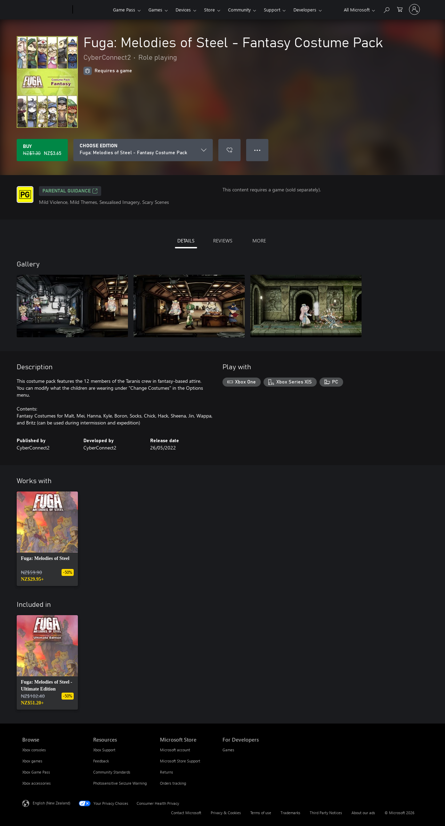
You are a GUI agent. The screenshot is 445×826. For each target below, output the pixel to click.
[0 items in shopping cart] (400, 9)
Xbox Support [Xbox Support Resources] (104, 749)
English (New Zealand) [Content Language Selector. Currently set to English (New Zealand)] (51, 803)
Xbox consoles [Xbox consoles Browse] (34, 749)
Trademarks (290, 812)
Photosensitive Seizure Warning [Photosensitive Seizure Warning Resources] (120, 783)
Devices (183, 10)
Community (239, 10)
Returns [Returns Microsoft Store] (166, 772)
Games (155, 10)
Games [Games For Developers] (228, 749)
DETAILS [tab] (185, 240)
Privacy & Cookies (226, 812)
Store (209, 10)
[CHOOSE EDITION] (143, 150)
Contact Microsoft (186, 812)
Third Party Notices (326, 812)
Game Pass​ (124, 10)
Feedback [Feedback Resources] (101, 761)
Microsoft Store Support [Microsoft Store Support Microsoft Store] (180, 761)
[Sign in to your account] (414, 9)
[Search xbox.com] (386, 9)
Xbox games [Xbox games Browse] (32, 761)
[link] (47, 539)
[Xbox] (92, 9)
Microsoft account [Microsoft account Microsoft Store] (175, 749)
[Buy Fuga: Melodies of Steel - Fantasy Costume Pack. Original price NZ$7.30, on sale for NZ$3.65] (42, 150)
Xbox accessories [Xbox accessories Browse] (36, 783)
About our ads (363, 812)
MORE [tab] (259, 240)
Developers (304, 10)
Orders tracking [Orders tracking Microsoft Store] (173, 783)
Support (272, 10)
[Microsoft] (46, 9)
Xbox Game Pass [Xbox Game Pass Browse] (36, 772)
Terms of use (260, 812)
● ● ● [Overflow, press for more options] (257, 150)
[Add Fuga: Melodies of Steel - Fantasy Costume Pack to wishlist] (229, 150)
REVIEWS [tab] (222, 240)
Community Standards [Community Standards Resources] (111, 772)
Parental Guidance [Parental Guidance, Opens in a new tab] (70, 191)
